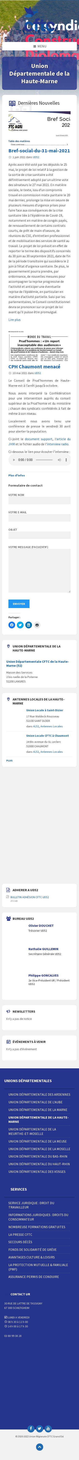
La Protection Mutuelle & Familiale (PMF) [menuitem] (38, 1267)
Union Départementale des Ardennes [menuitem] (39, 1094)
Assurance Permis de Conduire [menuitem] (33, 1277)
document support (38, 439)
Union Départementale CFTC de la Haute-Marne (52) (37, 664)
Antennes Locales (51, 726)
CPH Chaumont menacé (34, 366)
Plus (9, 760)
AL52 (36, 726)
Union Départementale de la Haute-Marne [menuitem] (38, 1119)
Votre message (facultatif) (39, 569)
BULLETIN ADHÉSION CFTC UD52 (30, 897)
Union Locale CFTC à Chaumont (47, 736)
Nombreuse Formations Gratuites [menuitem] (36, 1227)
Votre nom (39, 498)
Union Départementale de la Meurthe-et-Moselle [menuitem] (32, 1131)
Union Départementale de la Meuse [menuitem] (37, 1141)
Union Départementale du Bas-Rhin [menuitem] (37, 1156)
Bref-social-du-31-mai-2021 (39, 150)
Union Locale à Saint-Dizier (44, 710)
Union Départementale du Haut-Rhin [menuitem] (39, 1164)
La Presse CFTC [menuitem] (20, 1234)
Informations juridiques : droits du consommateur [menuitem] (38, 1217)
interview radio (57, 444)
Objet (39, 533)
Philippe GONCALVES (43, 975)
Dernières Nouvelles (39, 103)
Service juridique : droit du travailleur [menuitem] (31, 1205)
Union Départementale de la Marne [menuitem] (37, 1110)
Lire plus (14, 319)
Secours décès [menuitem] (20, 1242)
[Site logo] (39, 34)
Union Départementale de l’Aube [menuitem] (35, 1102)
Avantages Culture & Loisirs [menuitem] (31, 1257)
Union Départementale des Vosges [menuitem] (37, 1171)
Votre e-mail (39, 515)
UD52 (36, 157)
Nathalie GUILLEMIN (43, 949)
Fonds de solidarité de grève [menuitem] (32, 1249)
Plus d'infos (16, 475)
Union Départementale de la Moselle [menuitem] (39, 1149)
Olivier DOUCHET (41, 926)
